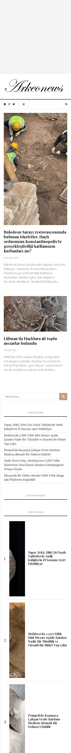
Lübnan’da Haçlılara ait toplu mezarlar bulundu (30, 341)
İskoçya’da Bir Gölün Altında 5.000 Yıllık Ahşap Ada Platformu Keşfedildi (34, 478)
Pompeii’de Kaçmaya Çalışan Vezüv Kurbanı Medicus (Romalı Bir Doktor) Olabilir (32, 452)
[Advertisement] (35, 35)
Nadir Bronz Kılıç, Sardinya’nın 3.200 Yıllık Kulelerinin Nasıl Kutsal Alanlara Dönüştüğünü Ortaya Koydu (34, 465)
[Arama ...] (31, 396)
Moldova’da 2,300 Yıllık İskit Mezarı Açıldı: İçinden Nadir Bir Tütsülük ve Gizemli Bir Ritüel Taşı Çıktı (35, 440)
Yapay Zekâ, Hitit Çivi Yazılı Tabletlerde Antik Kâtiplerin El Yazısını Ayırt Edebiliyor (33, 427)
